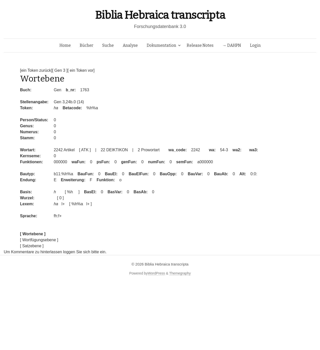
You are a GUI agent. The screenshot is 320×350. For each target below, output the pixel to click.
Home (65, 45)
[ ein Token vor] (81, 70)
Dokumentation (161, 45)
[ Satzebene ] (32, 246)
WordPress (156, 273)
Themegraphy (180, 273)
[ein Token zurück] (36, 70)
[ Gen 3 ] (60, 70)
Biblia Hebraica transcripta (160, 15)
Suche (108, 45)
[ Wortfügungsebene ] (39, 240)
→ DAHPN (231, 45)
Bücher (86, 45)
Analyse (130, 45)
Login (255, 45)
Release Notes (200, 45)
